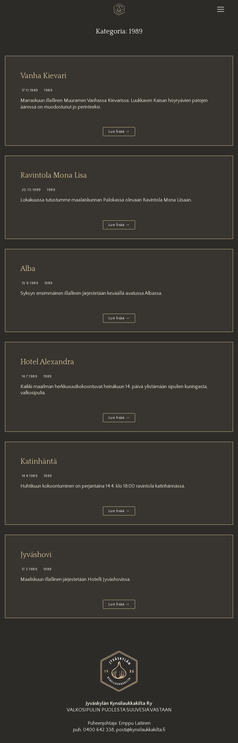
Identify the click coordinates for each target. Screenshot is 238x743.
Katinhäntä (38, 462)
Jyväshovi (35, 555)
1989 (48, 90)
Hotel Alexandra (47, 362)
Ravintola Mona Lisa (53, 175)
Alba (27, 269)
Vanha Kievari (43, 76)
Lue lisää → (119, 131)
